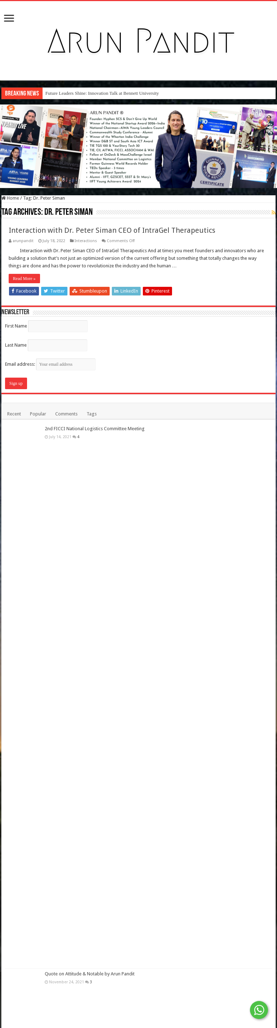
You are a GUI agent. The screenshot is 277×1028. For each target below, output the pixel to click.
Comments (66, 414)
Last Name (16, 345)
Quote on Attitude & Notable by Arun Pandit (90, 973)
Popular (38, 414)
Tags (92, 414)
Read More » (24, 278)
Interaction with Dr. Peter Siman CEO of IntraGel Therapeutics (112, 230)
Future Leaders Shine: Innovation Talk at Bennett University (102, 93)
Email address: (50, 364)
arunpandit (23, 241)
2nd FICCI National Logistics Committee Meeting (95, 428)
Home (10, 198)
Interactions (86, 241)
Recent (14, 414)
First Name (16, 326)
